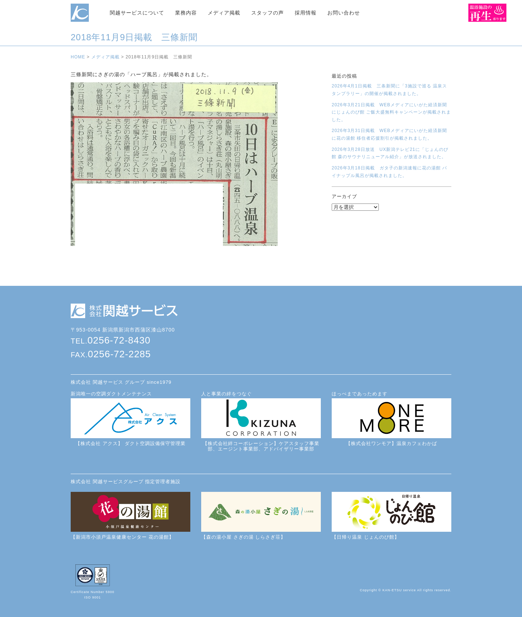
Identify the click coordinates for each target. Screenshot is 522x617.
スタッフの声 (267, 13)
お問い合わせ (343, 13)
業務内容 (186, 13)
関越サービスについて (137, 13)
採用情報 (305, 13)
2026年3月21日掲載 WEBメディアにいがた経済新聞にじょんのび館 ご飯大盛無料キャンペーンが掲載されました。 (391, 112)
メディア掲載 (224, 13)
